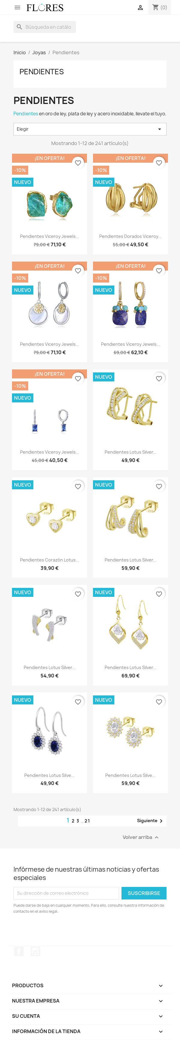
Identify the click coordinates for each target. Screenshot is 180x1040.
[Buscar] (45, 27)
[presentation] (63, 931)
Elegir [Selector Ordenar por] (90, 129)
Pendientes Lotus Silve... (49, 775)
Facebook (19, 951)
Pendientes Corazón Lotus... (49, 560)
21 (87, 821)
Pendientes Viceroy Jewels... (49, 236)
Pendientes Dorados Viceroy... (130, 236)
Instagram (35, 951)
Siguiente (151, 821)
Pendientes (42, 72)
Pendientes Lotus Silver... (131, 452)
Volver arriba (141, 837)
